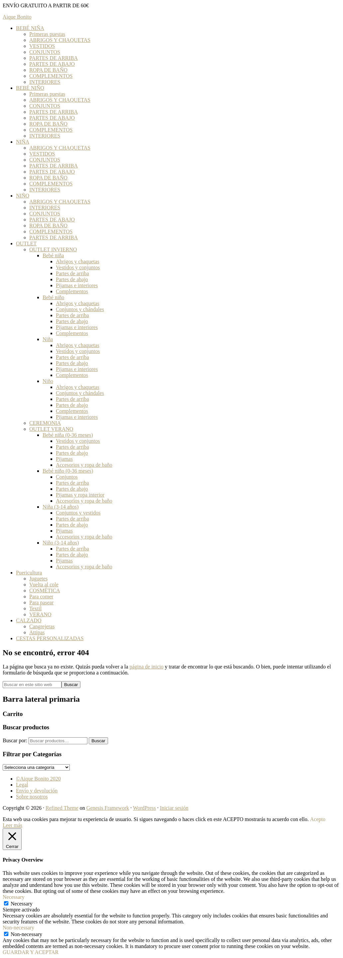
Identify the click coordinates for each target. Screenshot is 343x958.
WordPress (144, 808)
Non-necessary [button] (18, 927)
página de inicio (147, 666)
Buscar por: (15, 740)
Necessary (22, 903)
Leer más (12, 825)
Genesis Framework (107, 808)
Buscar (98, 740)
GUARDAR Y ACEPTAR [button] (30, 952)
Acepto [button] (317, 819)
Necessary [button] (14, 897)
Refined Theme (62, 808)
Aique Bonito (17, 17)
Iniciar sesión (174, 808)
